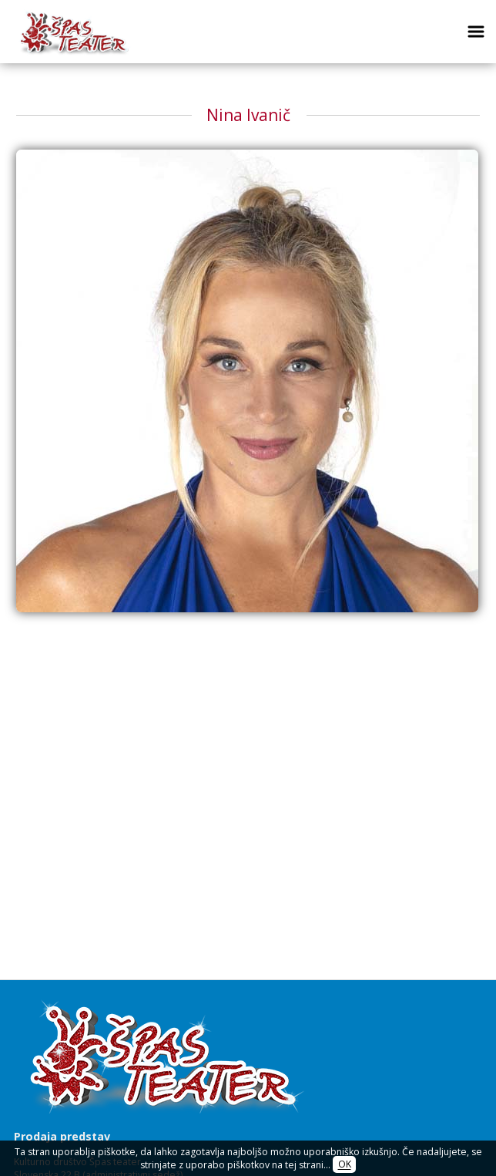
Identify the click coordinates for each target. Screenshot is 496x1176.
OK (344, 1164)
